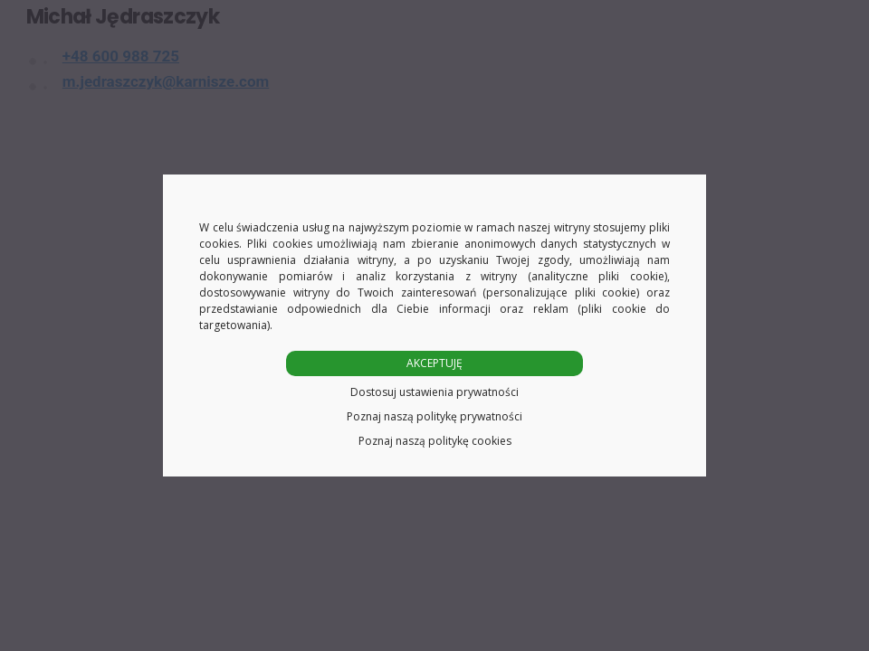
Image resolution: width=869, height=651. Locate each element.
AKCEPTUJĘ (434, 363)
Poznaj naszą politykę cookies (434, 440)
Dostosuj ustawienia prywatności (434, 392)
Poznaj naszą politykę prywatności (434, 416)
